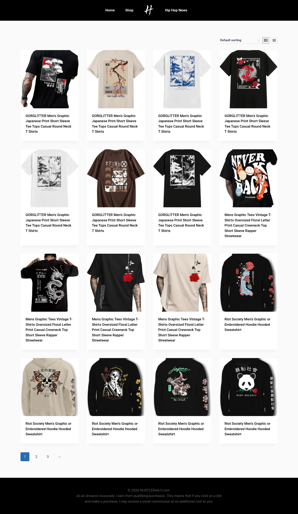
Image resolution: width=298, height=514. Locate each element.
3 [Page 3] (48, 457)
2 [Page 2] (36, 457)
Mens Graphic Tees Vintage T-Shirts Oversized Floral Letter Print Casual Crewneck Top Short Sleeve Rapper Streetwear (248, 225)
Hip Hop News (176, 10)
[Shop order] (240, 40)
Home (110, 10)
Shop (129, 10)
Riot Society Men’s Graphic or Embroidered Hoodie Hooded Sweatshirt (247, 324)
